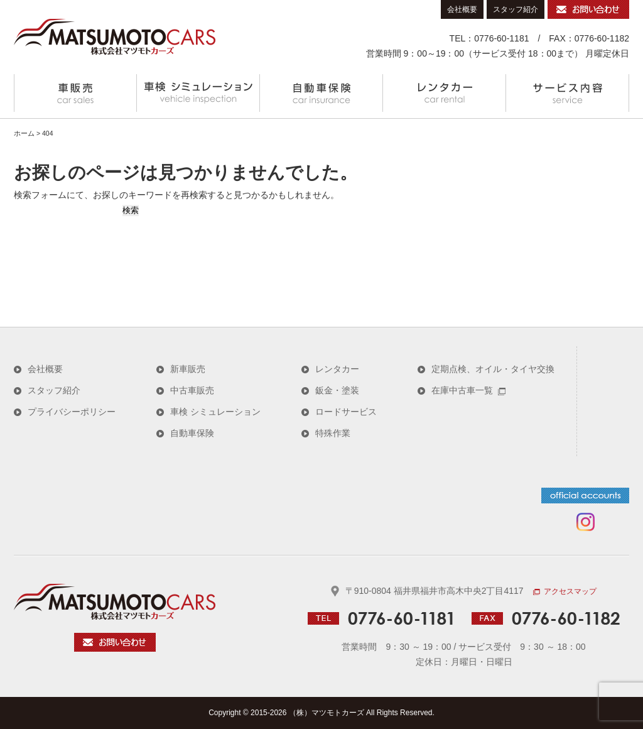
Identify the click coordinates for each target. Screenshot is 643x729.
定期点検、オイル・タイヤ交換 (492, 369)
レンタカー (444, 93)
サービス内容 (567, 93)
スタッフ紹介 (515, 9)
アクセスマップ (565, 591)
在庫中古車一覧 (468, 390)
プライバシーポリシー (72, 412)
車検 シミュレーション (215, 412)
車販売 (75, 93)
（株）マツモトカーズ (326, 712)
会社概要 (462, 9)
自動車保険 (321, 93)
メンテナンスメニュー (198, 93)
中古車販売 (192, 390)
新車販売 (187, 369)
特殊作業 (332, 433)
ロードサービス (346, 412)
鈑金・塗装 (337, 390)
